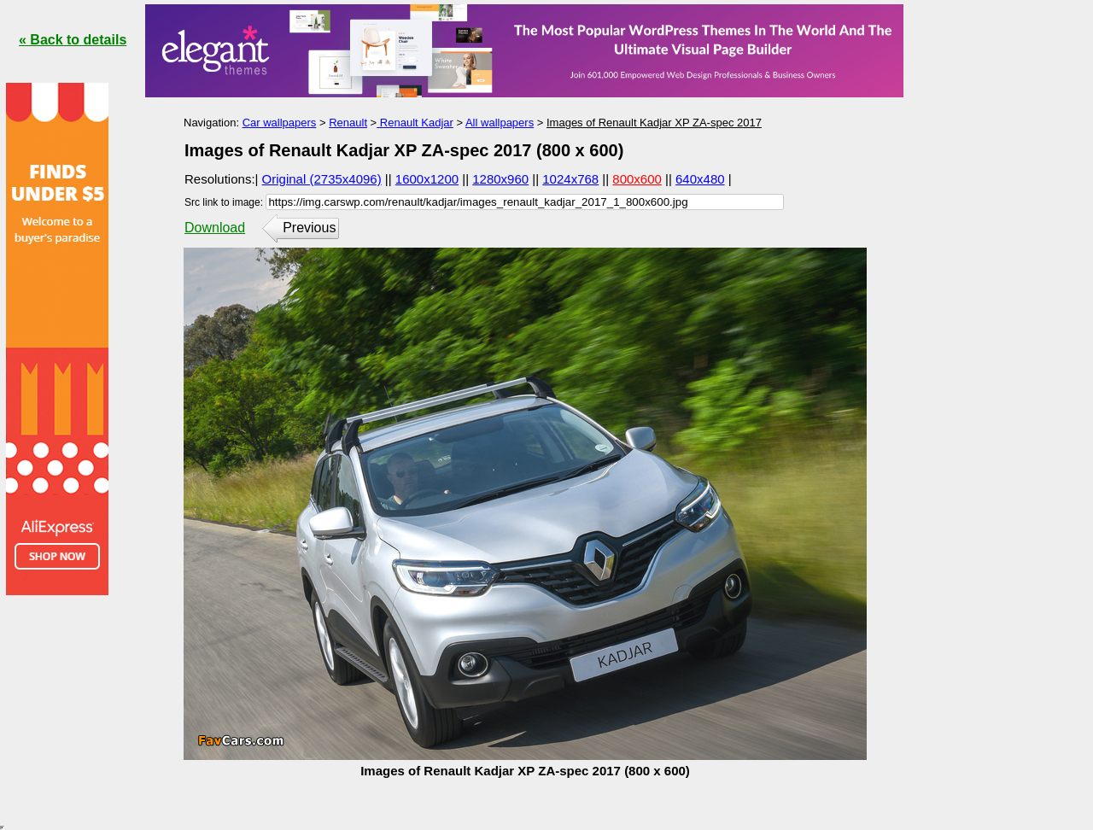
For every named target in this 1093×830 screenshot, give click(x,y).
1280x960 (500, 179)
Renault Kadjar (415, 122)
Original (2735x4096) (322, 179)
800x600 (637, 179)
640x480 (700, 179)
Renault (348, 122)
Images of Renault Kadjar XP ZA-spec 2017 (654, 122)
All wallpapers (499, 122)
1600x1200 (427, 179)
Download (214, 227)
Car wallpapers (280, 122)
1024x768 (570, 179)
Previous (309, 227)
